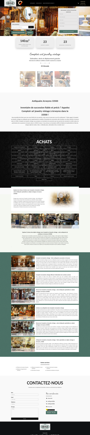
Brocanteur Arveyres (36, 370)
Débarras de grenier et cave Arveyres (37, 368)
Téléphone (13, 402)
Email (12, 397)
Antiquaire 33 (32, 3)
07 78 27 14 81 (83, 4)
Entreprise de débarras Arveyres (53, 370)
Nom (12, 392)
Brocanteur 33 (39, 3)
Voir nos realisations (18, 32)
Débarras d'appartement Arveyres (22, 370)
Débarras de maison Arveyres (22, 367)
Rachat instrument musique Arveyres (52, 368)
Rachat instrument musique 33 (48, 3)
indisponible (83, 1)
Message (13, 406)
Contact (30, 32)
